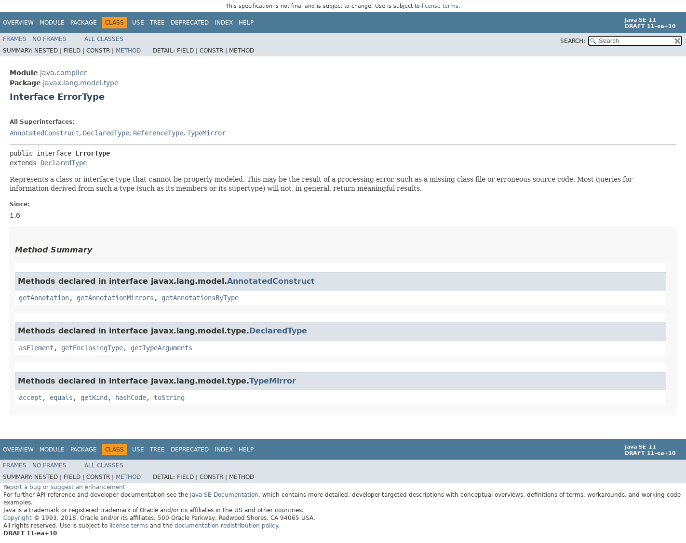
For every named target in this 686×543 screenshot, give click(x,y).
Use (138, 22)
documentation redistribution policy (226, 525)
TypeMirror (206, 133)
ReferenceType (158, 133)
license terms (440, 6)
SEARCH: (572, 41)
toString (169, 397)
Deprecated (190, 22)
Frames (15, 39)
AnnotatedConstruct (44, 133)
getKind (94, 397)
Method (128, 50)
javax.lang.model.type (81, 83)
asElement (36, 348)
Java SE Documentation (224, 494)
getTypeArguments (161, 348)
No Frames (49, 39)
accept (30, 397)
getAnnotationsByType (200, 298)
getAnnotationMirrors (115, 298)
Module (52, 22)
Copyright (17, 518)
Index (224, 22)
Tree (157, 22)
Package (83, 22)
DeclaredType (106, 133)
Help (246, 22)
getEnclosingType (92, 348)
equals (61, 397)
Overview (18, 22)
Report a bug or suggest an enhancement (64, 487)
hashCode (130, 397)
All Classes (103, 39)
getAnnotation (44, 298)
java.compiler (63, 73)
